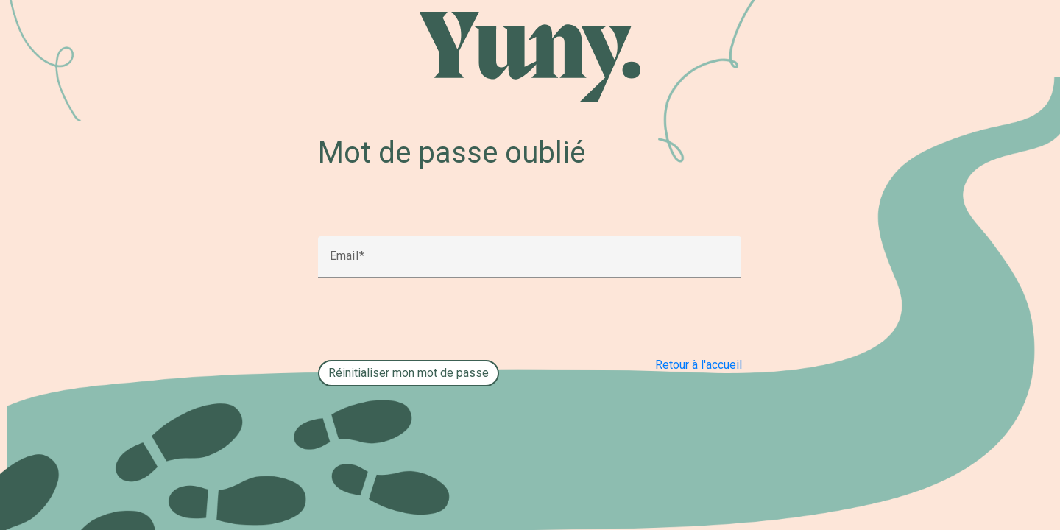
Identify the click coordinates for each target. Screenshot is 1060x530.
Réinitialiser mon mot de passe (408, 373)
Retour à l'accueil (698, 365)
